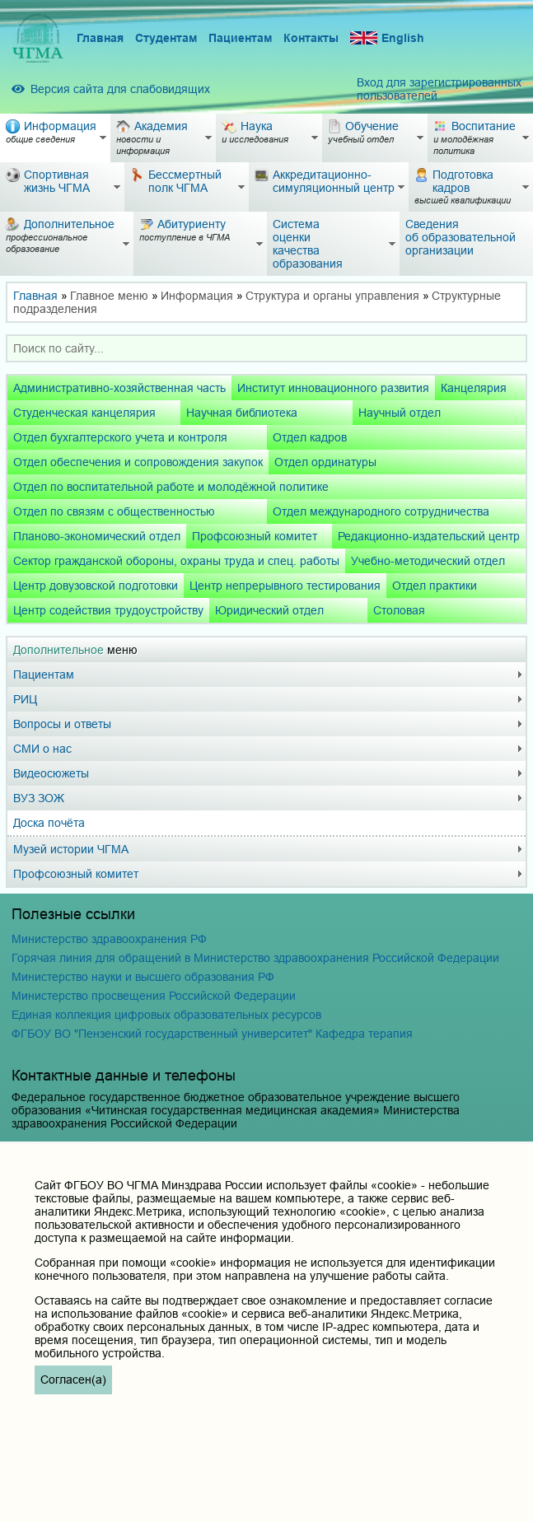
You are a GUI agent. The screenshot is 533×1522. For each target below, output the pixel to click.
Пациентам (240, 37)
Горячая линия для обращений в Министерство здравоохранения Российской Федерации (255, 957)
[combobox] (266, 348)
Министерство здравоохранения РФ (109, 938)
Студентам (166, 37)
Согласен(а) (73, 1379)
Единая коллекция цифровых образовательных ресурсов (166, 1014)
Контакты (311, 37)
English (387, 38)
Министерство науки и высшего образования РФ (143, 976)
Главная (100, 37)
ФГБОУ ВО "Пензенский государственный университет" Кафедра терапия (212, 1033)
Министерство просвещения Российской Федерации (154, 995)
